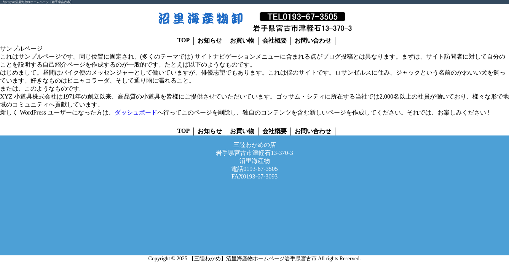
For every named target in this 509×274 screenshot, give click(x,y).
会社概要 (274, 40)
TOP (183, 40)
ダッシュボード (136, 112)
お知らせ (210, 40)
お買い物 (242, 40)
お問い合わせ (313, 40)
